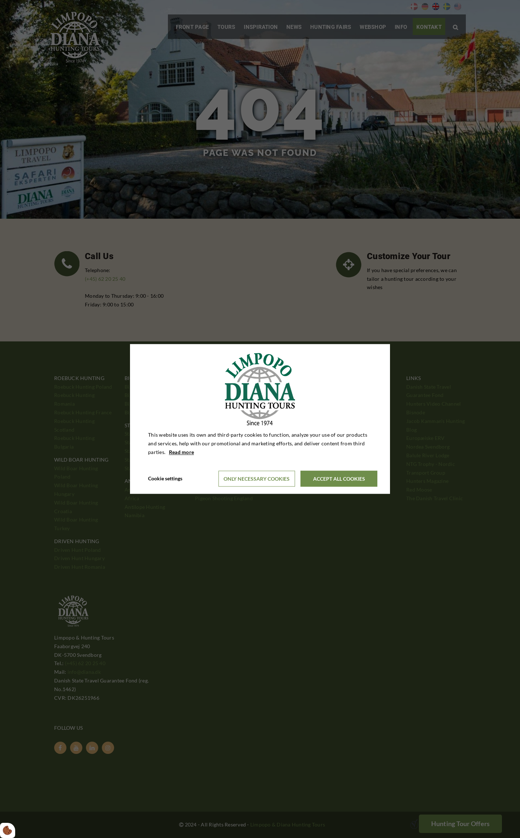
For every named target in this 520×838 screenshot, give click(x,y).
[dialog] (260, 419)
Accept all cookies (339, 479)
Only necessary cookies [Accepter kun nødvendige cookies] (257, 479)
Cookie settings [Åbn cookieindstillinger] (165, 479)
